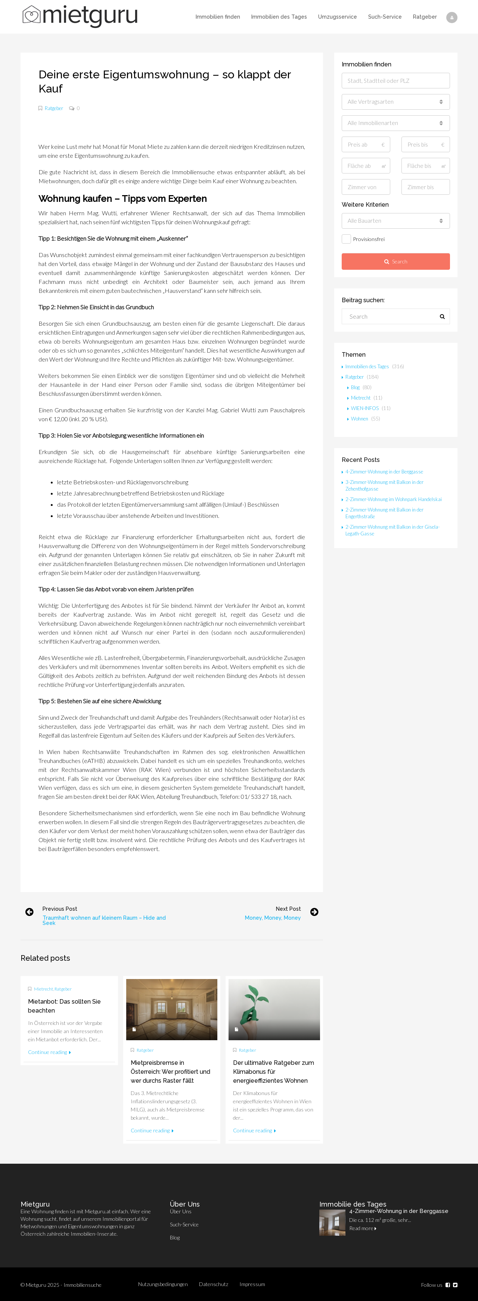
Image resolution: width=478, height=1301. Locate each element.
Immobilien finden (218, 17)
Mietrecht (43, 989)
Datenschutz (213, 1284)
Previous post (64, 909)
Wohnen (361, 418)
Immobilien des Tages (279, 17)
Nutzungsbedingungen (163, 1284)
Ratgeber (425, 17)
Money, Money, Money (268, 918)
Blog (356, 387)
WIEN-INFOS (366, 408)
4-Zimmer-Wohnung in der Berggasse (387, 471)
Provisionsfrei (363, 239)
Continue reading (49, 1052)
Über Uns (181, 1211)
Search (395, 261)
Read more (362, 1228)
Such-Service (385, 17)
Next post (284, 909)
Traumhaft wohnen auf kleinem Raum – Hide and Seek (108, 920)
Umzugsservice (337, 17)
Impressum (252, 1284)
